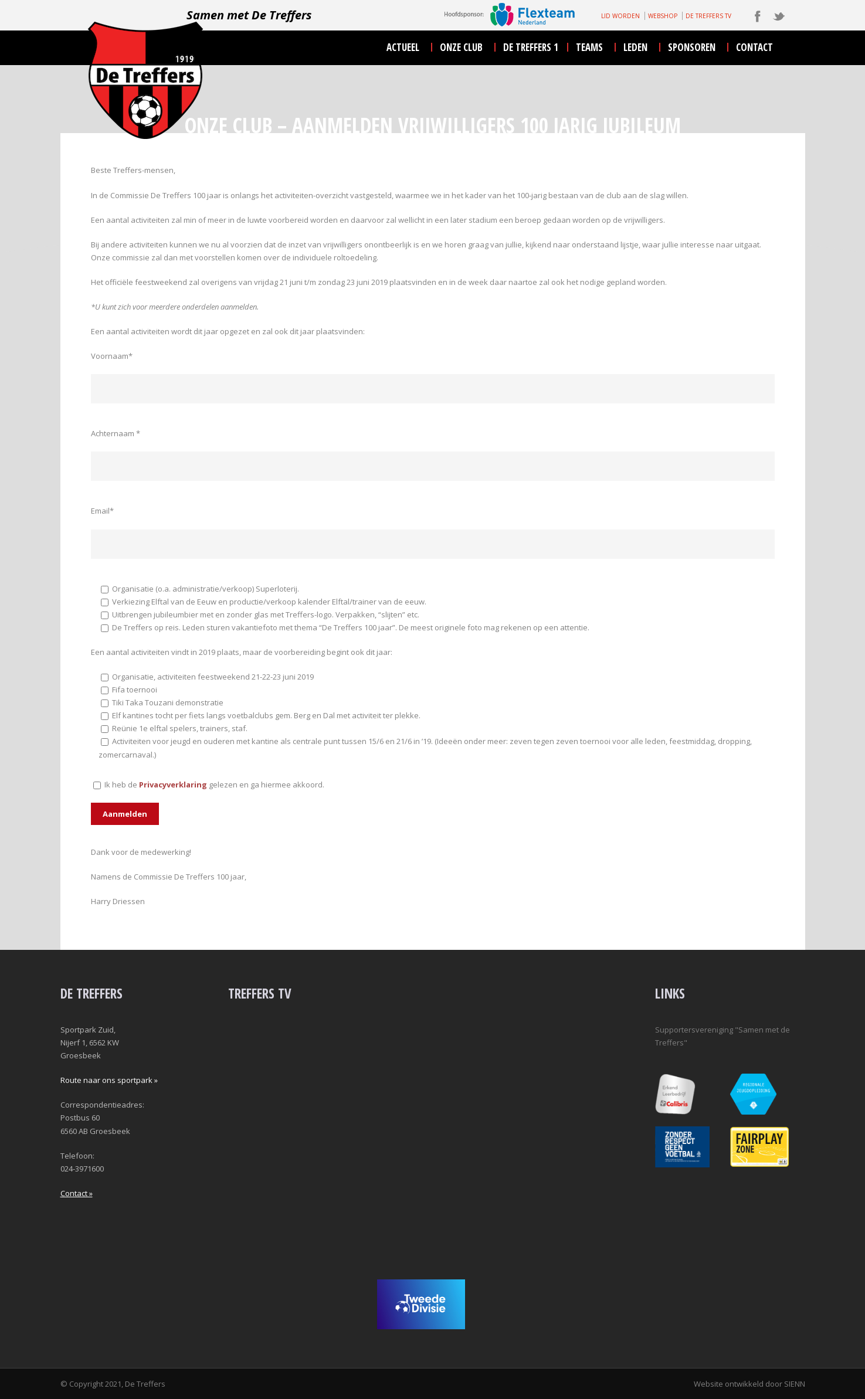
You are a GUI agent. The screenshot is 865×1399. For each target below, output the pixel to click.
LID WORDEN (620, 16)
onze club (461, 47)
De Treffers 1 (530, 47)
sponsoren (691, 47)
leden (635, 47)
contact (754, 47)
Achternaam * (115, 433)
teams (589, 47)
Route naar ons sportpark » (109, 1080)
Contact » (76, 1193)
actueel (402, 47)
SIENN (794, 1383)
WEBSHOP (662, 16)
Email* (102, 510)
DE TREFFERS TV (708, 16)
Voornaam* (112, 356)
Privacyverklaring (173, 784)
